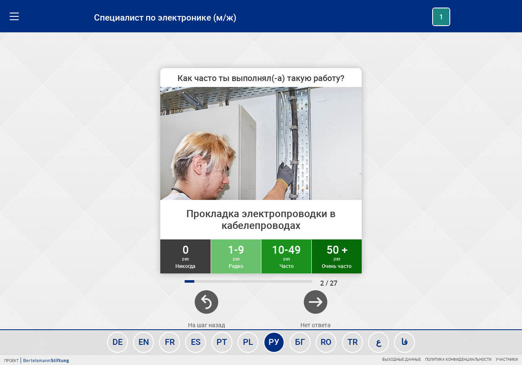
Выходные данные (401, 359)
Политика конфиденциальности (458, 359)
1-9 (236, 255)
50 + (337, 255)
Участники (507, 359)
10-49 (286, 255)
